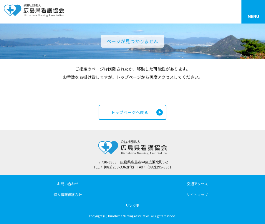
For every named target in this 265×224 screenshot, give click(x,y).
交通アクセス (197, 183)
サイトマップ (197, 194)
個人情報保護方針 (68, 194)
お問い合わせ (67, 183)
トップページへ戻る (129, 112)
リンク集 (132, 205)
